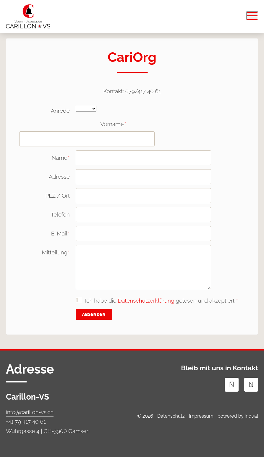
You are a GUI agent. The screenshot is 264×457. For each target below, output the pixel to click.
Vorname (101, 126)
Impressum (201, 416)
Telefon (60, 214)
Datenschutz (171, 416)
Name (44, 159)
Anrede (60, 110)
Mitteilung (44, 254)
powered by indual (238, 416)
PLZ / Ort (57, 195)
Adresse (59, 176)
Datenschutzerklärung (146, 300)
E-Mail (44, 235)
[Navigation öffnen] (252, 15)
